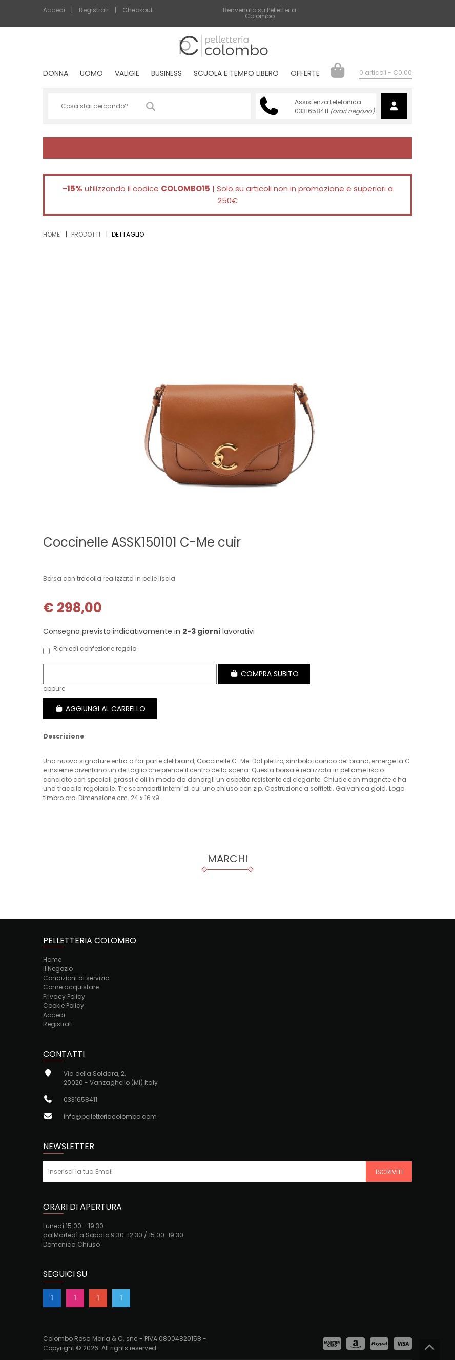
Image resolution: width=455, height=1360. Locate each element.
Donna (55, 74)
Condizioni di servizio (76, 978)
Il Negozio (58, 968)
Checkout (137, 10)
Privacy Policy (64, 996)
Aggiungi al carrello (100, 709)
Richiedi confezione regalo (89, 650)
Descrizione (63, 736)
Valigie (127, 74)
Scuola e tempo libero (236, 74)
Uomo (91, 74)
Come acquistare (71, 987)
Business (166, 74)
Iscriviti (389, 1172)
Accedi (54, 10)
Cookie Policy (63, 1005)
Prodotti (85, 234)
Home (51, 234)
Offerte (305, 74)
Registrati (94, 10)
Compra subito (264, 674)
